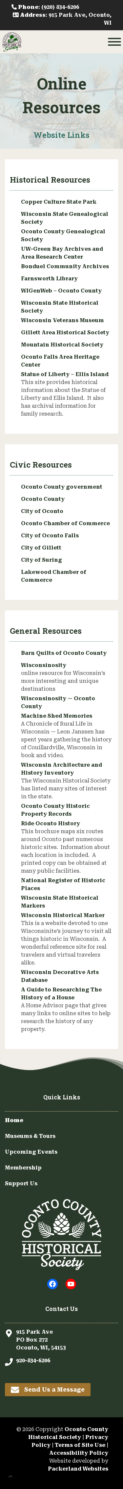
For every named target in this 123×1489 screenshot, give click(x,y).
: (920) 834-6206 (45, 7)
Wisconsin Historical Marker (63, 915)
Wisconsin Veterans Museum (62, 320)
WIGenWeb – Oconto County (61, 291)
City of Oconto (42, 511)
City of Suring (41, 560)
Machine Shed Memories (56, 716)
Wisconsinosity (43, 665)
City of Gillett (41, 548)
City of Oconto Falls (50, 535)
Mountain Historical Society (62, 345)
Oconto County (43, 499)
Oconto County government (61, 487)
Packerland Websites (78, 1469)
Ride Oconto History (50, 823)
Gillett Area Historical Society (65, 332)
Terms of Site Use (80, 1445)
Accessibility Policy (78, 1453)
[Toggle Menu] (114, 42)
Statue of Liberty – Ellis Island (65, 374)
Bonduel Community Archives (65, 266)
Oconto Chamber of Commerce (65, 523)
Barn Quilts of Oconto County (64, 653)
